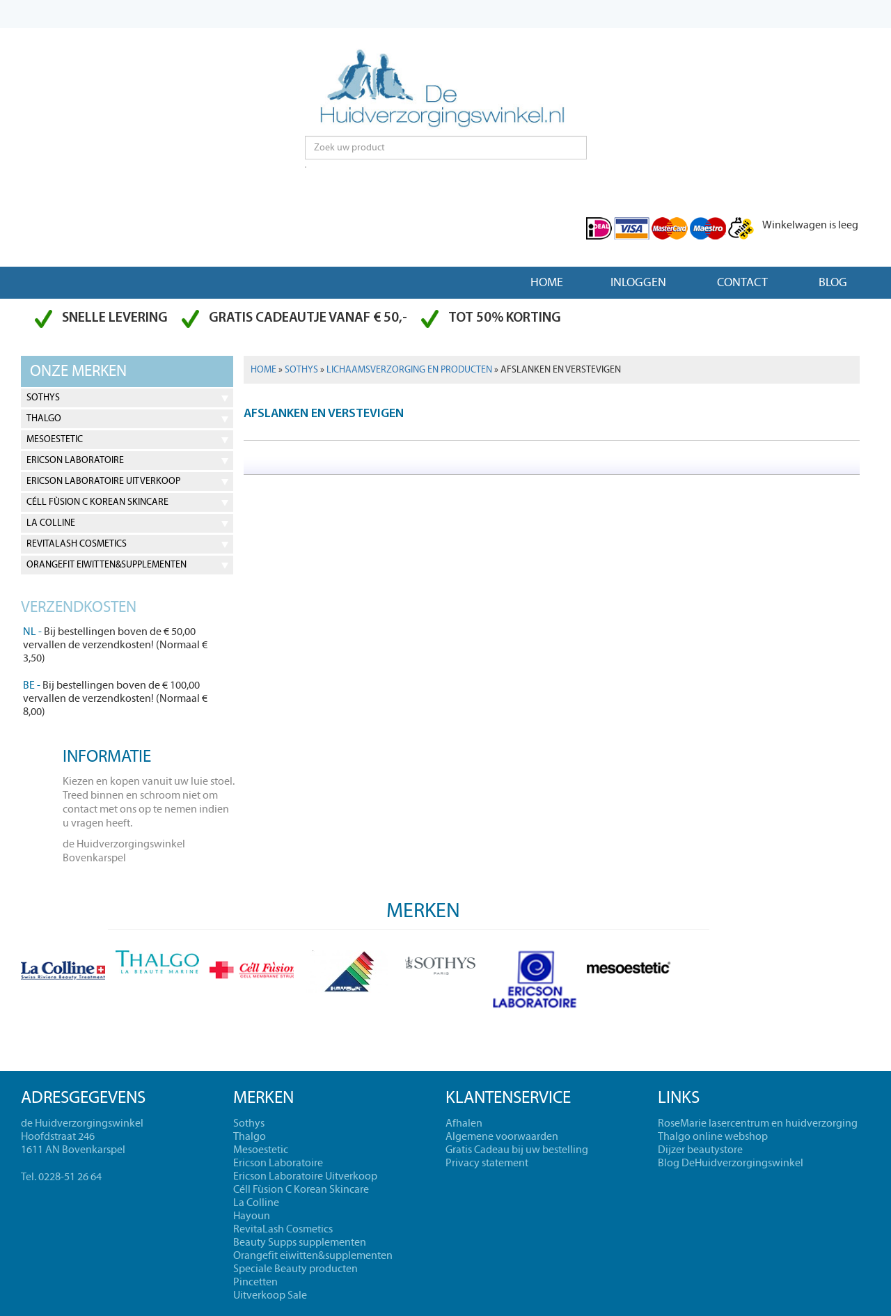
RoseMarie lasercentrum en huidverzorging (758, 1123)
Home (546, 282)
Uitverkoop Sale (270, 1295)
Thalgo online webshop (713, 1136)
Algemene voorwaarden (502, 1136)
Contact (742, 282)
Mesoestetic (54, 439)
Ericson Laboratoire (75, 460)
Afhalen (464, 1123)
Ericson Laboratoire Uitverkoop (103, 481)
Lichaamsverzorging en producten (409, 369)
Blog (833, 282)
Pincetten (255, 1282)
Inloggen (638, 282)
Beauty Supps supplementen (299, 1242)
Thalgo (43, 418)
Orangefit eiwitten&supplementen (106, 564)
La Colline (50, 522)
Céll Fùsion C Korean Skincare (97, 502)
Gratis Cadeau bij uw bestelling (517, 1149)
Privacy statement (487, 1163)
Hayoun (251, 1215)
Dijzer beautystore (700, 1149)
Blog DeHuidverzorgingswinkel (730, 1163)
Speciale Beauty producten (295, 1268)
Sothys (43, 397)
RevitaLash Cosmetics (76, 543)
